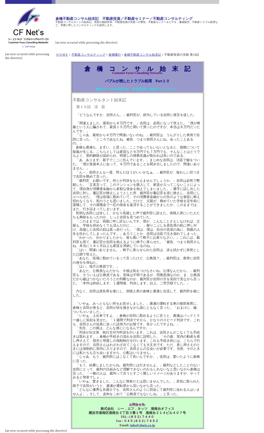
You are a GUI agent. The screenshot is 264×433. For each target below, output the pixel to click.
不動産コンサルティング (88, 54)
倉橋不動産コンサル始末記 (142, 54)
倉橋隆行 (115, 54)
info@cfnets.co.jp (142, 425)
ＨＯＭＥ (62, 54)
